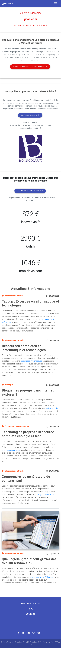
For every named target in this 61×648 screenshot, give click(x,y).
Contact (30, 614)
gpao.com (30, 19)
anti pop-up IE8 (52, 408)
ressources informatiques (31, 361)
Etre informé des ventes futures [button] (30, 191)
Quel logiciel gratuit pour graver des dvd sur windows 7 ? (29, 561)
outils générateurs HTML (45, 494)
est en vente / (30, 25)
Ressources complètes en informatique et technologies (24, 348)
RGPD (30, 609)
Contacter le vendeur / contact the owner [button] (30, 66)
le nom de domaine (31, 12)
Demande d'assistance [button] (30, 115)
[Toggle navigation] (56, 3)
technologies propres (11, 450)
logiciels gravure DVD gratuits (42, 577)
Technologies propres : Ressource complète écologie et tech (28, 434)
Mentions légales (30, 604)
